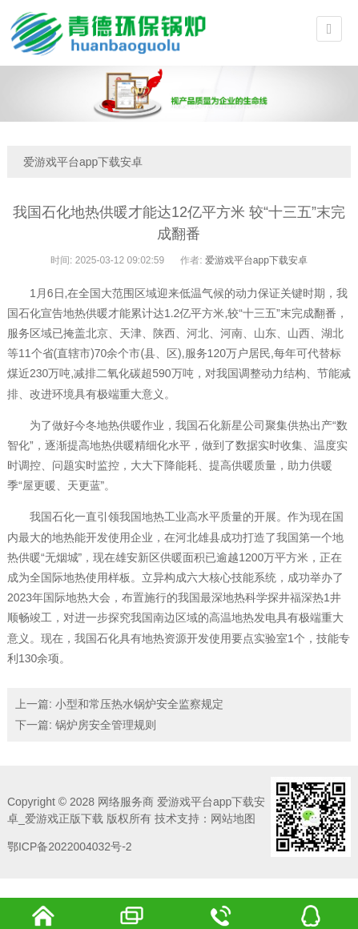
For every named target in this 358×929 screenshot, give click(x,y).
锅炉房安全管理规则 (105, 724)
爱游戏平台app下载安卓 (83, 161)
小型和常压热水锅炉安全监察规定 (139, 704)
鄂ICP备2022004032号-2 (69, 846)
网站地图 (233, 818)
